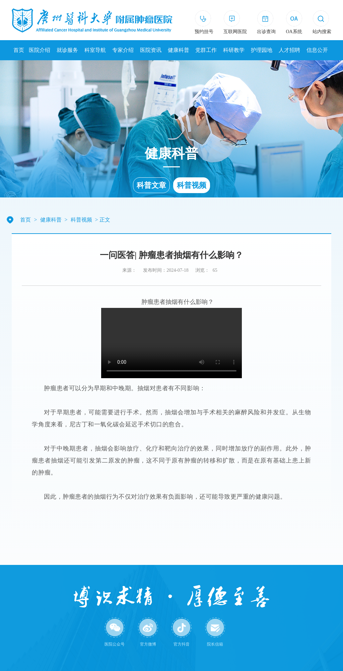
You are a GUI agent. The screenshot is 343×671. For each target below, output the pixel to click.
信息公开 (317, 50)
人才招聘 (289, 50)
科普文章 (151, 185)
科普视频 (191, 185)
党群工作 (206, 50)
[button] (322, 23)
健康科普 (178, 50)
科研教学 (234, 50)
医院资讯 (150, 50)
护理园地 (261, 50)
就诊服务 (67, 50)
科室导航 (95, 50)
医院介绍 (39, 50)
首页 (18, 50)
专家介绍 (123, 50)
